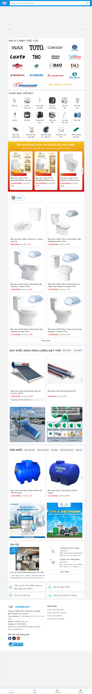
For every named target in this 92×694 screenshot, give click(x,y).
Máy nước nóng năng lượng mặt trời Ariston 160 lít (26, 438)
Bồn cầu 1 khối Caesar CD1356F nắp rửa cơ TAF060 (44, 227)
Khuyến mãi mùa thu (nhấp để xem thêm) (46, 153)
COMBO (17, 244)
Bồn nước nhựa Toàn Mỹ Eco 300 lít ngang (62, 537)
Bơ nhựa (54, 496)
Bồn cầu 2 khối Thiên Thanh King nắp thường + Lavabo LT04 (26, 331)
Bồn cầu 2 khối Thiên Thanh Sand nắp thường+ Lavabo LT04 (27, 376)
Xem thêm (46, 386)
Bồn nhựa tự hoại (67, 496)
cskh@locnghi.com (20, 667)
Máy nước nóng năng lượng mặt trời (35, 396)
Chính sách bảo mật (55, 655)
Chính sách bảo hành (56, 664)
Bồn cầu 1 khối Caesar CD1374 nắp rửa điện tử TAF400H (21, 227)
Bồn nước (16, 495)
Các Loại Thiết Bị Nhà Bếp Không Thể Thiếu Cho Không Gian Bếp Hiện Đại (27, 618)
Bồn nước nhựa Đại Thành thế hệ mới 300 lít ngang (26, 537)
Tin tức (14, 590)
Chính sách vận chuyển (56, 658)
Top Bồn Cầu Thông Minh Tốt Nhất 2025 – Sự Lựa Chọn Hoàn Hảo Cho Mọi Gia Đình (70, 605)
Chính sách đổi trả (54, 661)
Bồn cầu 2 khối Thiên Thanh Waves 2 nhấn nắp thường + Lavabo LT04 (64, 331)
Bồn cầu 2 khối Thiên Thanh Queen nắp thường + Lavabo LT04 (64, 376)
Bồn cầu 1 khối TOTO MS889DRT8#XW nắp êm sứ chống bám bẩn (44, 188)
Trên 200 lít (78, 396)
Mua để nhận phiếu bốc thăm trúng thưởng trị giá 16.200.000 (46, 157)
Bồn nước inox (30, 496)
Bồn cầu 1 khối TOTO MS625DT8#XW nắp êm (21, 188)
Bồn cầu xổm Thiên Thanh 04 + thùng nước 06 (26, 286)
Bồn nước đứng (81, 496)
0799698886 (20, 669)
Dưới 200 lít (66, 396)
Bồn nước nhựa (43, 496)
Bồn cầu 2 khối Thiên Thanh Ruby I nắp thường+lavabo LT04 (64, 286)
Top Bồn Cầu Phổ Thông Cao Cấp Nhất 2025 (71, 594)
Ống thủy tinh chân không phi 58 (62, 437)
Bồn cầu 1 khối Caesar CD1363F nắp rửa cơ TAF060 (69, 227)
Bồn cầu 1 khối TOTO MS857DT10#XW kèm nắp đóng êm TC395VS (70, 188)
